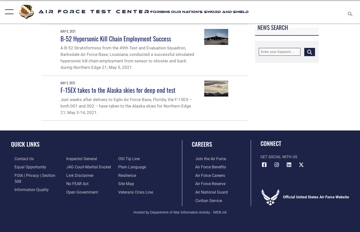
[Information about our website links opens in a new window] (78, 167)
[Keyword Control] (279, 52)
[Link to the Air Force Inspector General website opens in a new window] (25, 191)
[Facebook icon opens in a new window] (264, 165)
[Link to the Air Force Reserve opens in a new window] (206, 183)
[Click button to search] (309, 52)
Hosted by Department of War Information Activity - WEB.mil (180, 211)
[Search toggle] (350, 12)
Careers (202, 144)
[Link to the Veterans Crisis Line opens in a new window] (136, 183)
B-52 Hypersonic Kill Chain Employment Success (115, 38)
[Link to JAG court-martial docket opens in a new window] (86, 158)
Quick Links (25, 144)
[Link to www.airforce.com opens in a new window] (207, 158)
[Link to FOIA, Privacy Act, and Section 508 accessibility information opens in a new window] (34, 175)
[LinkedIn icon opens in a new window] (289, 165)
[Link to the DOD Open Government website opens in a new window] (80, 183)
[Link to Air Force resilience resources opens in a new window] (127, 167)
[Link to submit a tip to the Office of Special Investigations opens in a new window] (75, 191)
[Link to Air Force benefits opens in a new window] (207, 167)
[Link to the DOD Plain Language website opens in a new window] (131, 158)
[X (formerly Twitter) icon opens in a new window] (301, 165)
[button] (8, 12)
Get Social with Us (278, 157)
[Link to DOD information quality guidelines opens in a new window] (27, 183)
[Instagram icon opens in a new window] (276, 165)
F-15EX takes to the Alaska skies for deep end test (118, 90)
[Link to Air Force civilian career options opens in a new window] (204, 199)
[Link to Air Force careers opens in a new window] (206, 175)
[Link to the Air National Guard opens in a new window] (207, 191)
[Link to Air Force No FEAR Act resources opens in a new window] (76, 175)
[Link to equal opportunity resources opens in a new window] (26, 167)
